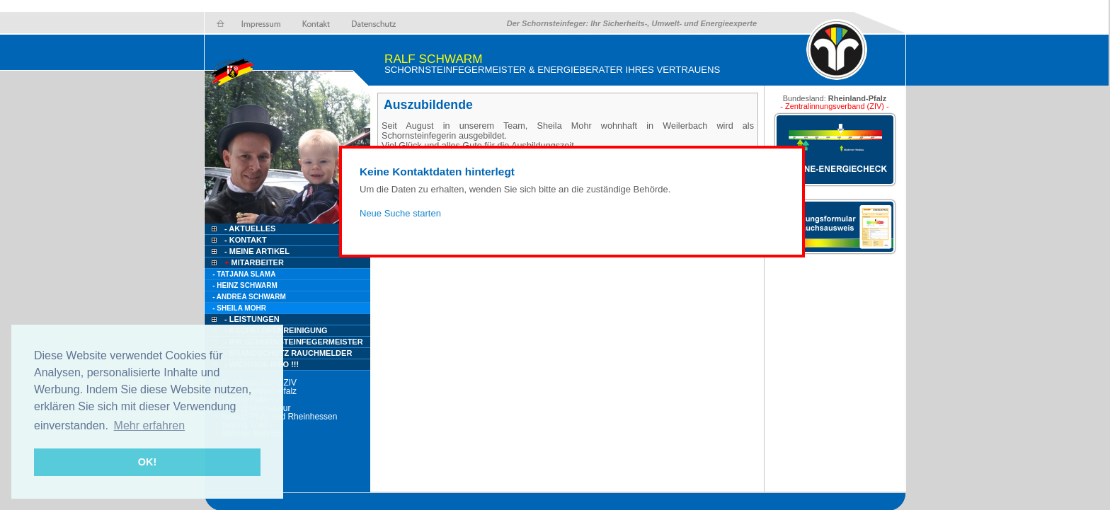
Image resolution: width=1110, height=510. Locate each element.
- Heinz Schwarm (245, 285)
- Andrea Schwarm (249, 297)
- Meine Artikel (257, 251)
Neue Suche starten (400, 213)
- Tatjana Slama (243, 274)
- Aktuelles (248, 228)
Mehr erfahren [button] (149, 425)
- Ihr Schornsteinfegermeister (293, 341)
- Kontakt (244, 240)
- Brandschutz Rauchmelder (288, 353)
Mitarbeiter (253, 262)
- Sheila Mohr (239, 308)
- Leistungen (252, 319)
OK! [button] (147, 462)
